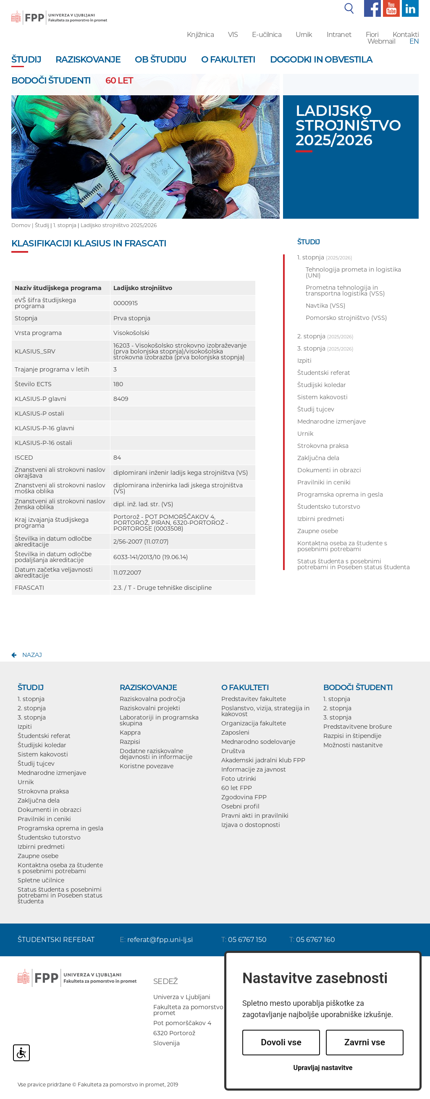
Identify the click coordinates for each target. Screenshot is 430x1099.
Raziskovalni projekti (150, 708)
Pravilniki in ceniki (44, 819)
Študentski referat (44, 736)
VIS (233, 35)
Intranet (339, 35)
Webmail (381, 41)
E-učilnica (266, 35)
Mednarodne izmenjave (52, 773)
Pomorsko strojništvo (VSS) (346, 318)
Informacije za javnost (253, 769)
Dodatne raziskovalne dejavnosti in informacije (156, 754)
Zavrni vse (364, 1042)
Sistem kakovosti (43, 754)
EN (414, 41)
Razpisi (130, 742)
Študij (42, 225)
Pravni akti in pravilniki (254, 815)
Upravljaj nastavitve (323, 1068)
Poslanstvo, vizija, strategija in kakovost (265, 711)
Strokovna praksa (43, 791)
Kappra (130, 732)
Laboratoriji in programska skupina (159, 720)
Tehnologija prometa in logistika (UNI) (353, 272)
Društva (233, 751)
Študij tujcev (36, 763)
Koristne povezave (146, 766)
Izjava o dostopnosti (250, 825)
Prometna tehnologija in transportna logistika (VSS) (345, 290)
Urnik (304, 35)
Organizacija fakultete (253, 723)
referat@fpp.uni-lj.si (160, 940)
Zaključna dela (39, 800)
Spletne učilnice (41, 880)
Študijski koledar (42, 745)
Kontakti (406, 35)
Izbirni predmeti (41, 846)
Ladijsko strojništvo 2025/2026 (119, 225)
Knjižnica (200, 35)
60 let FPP (236, 788)
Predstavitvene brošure (357, 726)
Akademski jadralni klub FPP (263, 760)
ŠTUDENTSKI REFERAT (56, 940)
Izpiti (25, 726)
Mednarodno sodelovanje (258, 742)
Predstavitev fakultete (253, 699)
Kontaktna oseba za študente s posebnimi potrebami (60, 868)
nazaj (32, 655)
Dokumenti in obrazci (49, 810)
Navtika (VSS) (326, 306)
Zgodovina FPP (244, 797)
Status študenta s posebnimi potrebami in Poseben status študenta (60, 895)
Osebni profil (240, 806)
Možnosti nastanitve (353, 745)
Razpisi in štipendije (352, 736)
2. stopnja (32, 708)
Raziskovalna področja (152, 699)
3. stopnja (32, 717)
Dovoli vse (281, 1042)
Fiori (372, 35)
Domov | (23, 225)
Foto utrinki (238, 778)
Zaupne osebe (38, 856)
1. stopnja (64, 225)
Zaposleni (235, 732)
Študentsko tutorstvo (49, 837)
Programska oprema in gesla (60, 828)
